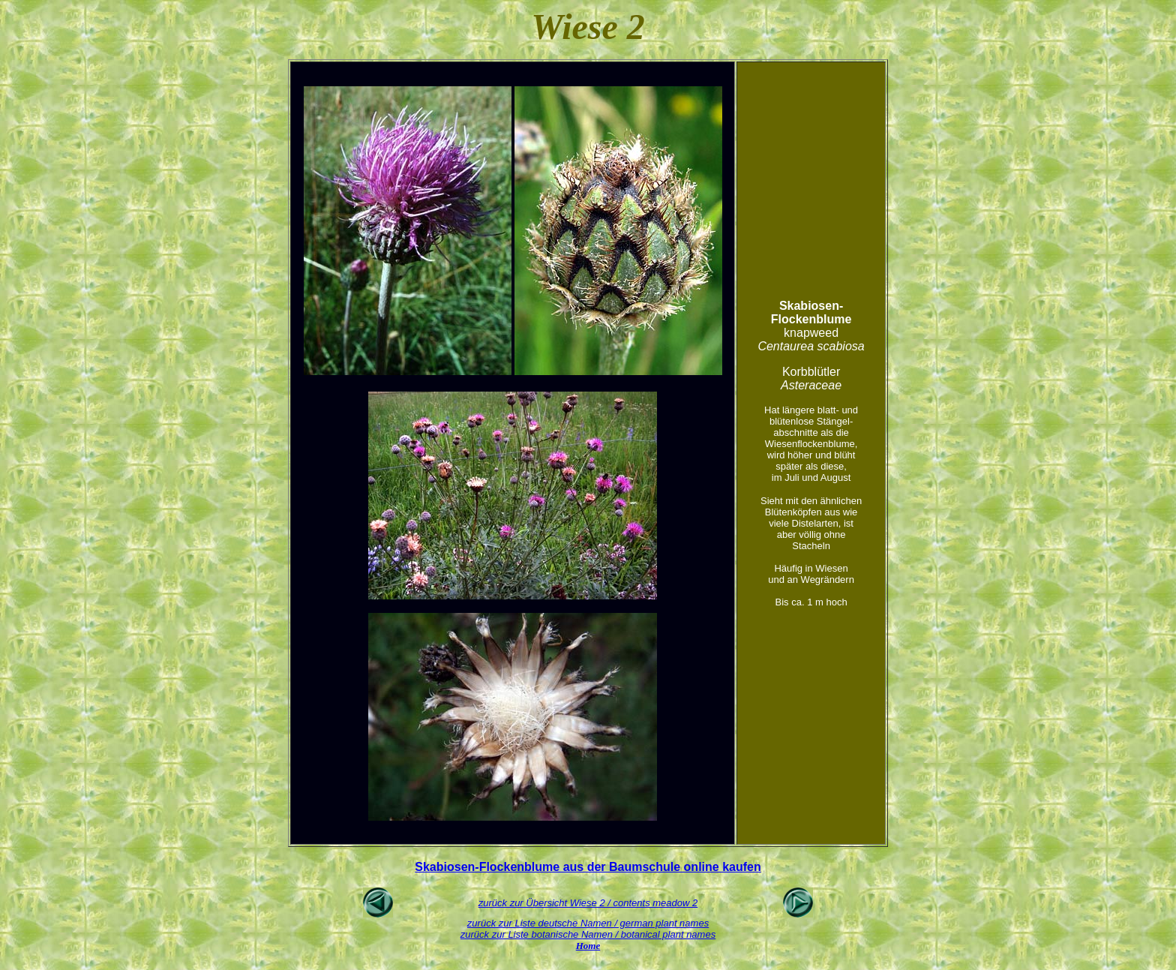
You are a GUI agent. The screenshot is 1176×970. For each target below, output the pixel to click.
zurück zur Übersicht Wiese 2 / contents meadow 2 (588, 902)
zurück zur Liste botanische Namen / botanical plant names (588, 934)
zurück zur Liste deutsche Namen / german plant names (588, 923)
